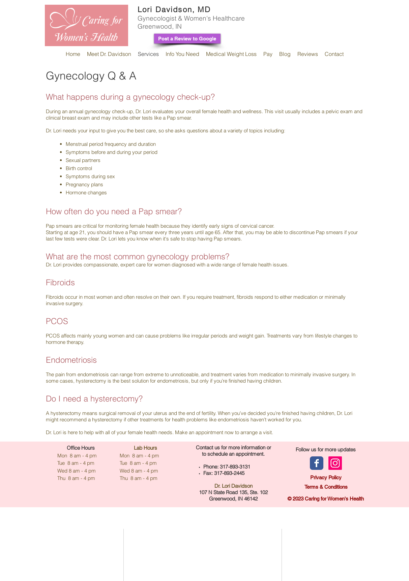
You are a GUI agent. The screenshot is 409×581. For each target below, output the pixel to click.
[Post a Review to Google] (187, 38)
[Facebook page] (316, 463)
